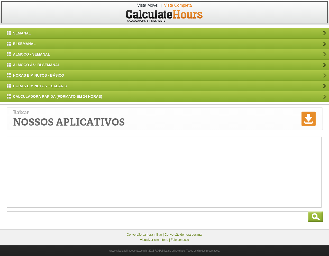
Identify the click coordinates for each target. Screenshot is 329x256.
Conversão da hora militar (144, 234)
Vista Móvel (147, 5)
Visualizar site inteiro (154, 240)
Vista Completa (178, 5)
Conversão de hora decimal (183, 234)
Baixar (69, 119)
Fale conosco (180, 240)
